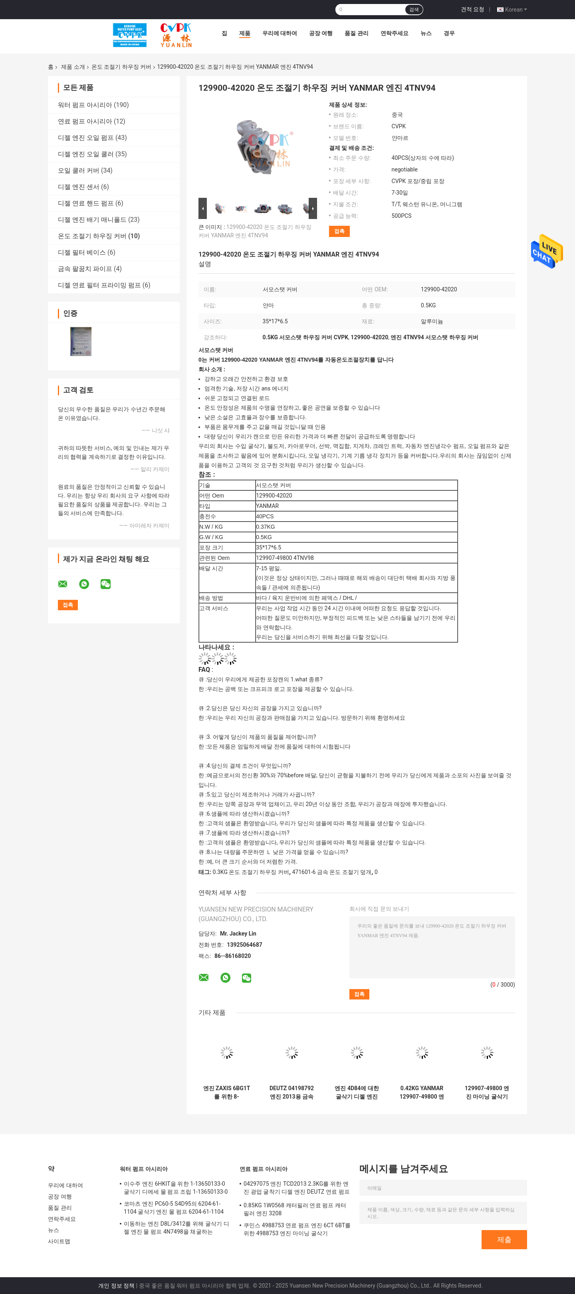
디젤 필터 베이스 (82, 252)
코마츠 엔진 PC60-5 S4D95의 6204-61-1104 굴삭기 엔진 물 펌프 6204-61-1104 (174, 1207)
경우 (449, 33)
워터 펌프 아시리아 (85, 105)
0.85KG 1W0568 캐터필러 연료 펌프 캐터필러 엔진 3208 (295, 1209)
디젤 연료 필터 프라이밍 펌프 (99, 285)
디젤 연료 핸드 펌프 (86, 203)
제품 (244, 33)
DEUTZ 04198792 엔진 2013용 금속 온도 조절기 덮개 (292, 1092)
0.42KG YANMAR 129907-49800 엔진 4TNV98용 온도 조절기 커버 (422, 1092)
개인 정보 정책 (116, 1285)
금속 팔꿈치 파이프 (85, 269)
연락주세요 (394, 33)
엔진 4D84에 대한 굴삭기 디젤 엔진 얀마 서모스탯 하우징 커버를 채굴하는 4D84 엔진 (357, 1092)
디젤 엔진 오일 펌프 (86, 137)
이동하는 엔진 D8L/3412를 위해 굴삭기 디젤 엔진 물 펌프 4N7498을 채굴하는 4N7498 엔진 (176, 1228)
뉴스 (426, 33)
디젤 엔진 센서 (78, 187)
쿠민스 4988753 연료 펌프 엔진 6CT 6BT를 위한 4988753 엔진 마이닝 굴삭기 (297, 1229)
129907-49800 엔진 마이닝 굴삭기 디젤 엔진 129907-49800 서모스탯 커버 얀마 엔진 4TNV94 (487, 1092)
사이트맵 (59, 1241)
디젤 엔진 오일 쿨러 (86, 154)
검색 (414, 9)
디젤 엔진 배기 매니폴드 (92, 219)
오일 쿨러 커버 (78, 170)
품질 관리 (356, 33)
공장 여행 (321, 33)
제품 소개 (73, 67)
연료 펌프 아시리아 (85, 121)
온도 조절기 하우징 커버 (121, 67)
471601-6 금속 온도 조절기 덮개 (332, 872)
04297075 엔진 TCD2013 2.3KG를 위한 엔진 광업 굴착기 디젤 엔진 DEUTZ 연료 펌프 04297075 (297, 1189)
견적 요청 (472, 9)
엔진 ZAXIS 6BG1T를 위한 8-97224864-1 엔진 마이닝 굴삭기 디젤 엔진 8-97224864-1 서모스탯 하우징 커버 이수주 (226, 1092)
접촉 (339, 231)
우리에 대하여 (279, 33)
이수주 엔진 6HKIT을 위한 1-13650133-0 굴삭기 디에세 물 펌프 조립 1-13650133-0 (176, 1188)
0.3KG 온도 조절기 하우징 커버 (250, 872)
